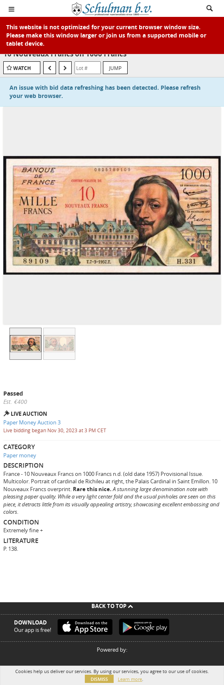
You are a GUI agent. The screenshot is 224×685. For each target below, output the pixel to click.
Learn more (130, 679)
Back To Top (112, 606)
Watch (22, 68)
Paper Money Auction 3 (32, 422)
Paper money (19, 455)
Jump (115, 68)
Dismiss (99, 679)
